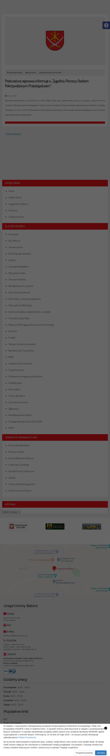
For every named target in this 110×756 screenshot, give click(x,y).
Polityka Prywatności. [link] (27, 737)
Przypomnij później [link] (84, 753)
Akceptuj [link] (101, 753)
